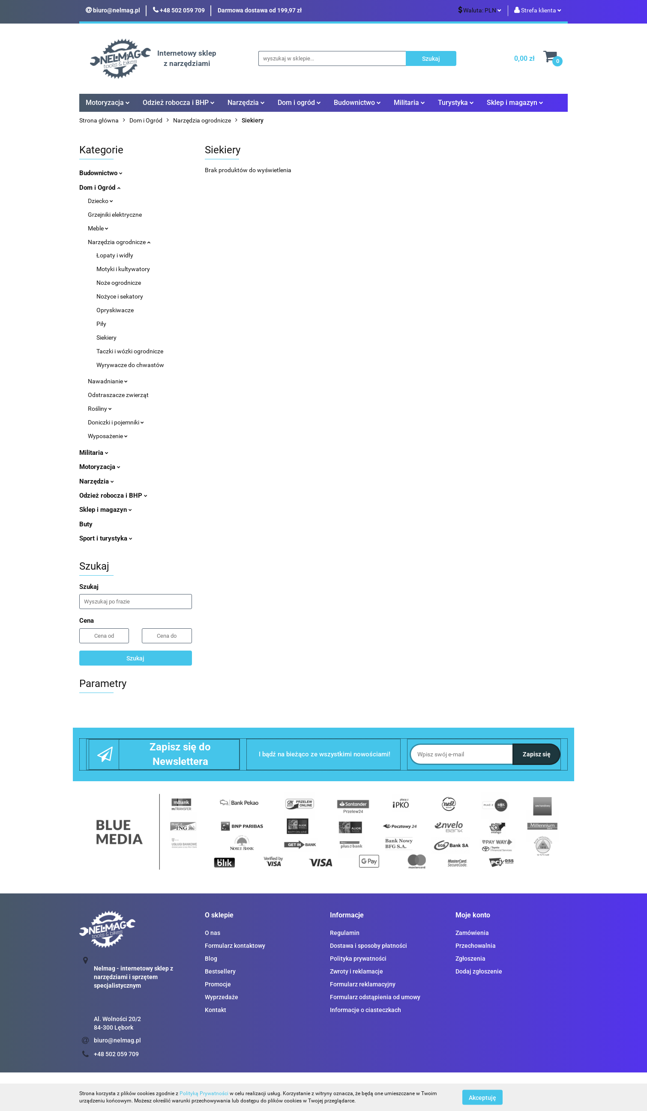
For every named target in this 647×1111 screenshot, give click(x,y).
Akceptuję (482, 1097)
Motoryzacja (108, 103)
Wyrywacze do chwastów (130, 364)
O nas (212, 932)
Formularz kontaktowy (235, 945)
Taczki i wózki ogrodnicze (129, 351)
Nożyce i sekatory (119, 296)
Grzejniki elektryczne (115, 214)
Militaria (409, 103)
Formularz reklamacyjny (362, 984)
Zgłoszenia (470, 958)
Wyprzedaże (221, 997)
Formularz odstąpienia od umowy (375, 997)
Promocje (218, 984)
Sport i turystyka (105, 538)
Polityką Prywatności (204, 1093)
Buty (86, 524)
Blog (211, 958)
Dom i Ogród (99, 187)
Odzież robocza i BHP (179, 103)
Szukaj (135, 658)
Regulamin (344, 932)
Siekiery (106, 337)
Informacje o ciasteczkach (365, 1009)
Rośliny (100, 408)
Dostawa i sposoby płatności (368, 945)
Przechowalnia (475, 945)
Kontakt (215, 1009)
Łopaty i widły (114, 255)
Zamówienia (472, 932)
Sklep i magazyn (515, 103)
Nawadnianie (108, 381)
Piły (101, 323)
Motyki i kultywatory (123, 269)
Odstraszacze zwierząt (118, 394)
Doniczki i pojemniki (116, 422)
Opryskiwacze (115, 310)
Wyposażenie (108, 436)
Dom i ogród (299, 103)
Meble (98, 228)
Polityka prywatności (358, 958)
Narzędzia (246, 103)
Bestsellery (220, 971)
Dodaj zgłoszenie (478, 971)
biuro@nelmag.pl (117, 1040)
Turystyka (456, 103)
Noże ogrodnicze (118, 282)
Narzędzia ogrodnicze (119, 242)
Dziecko (100, 200)
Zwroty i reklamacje (356, 971)
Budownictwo (357, 103)
